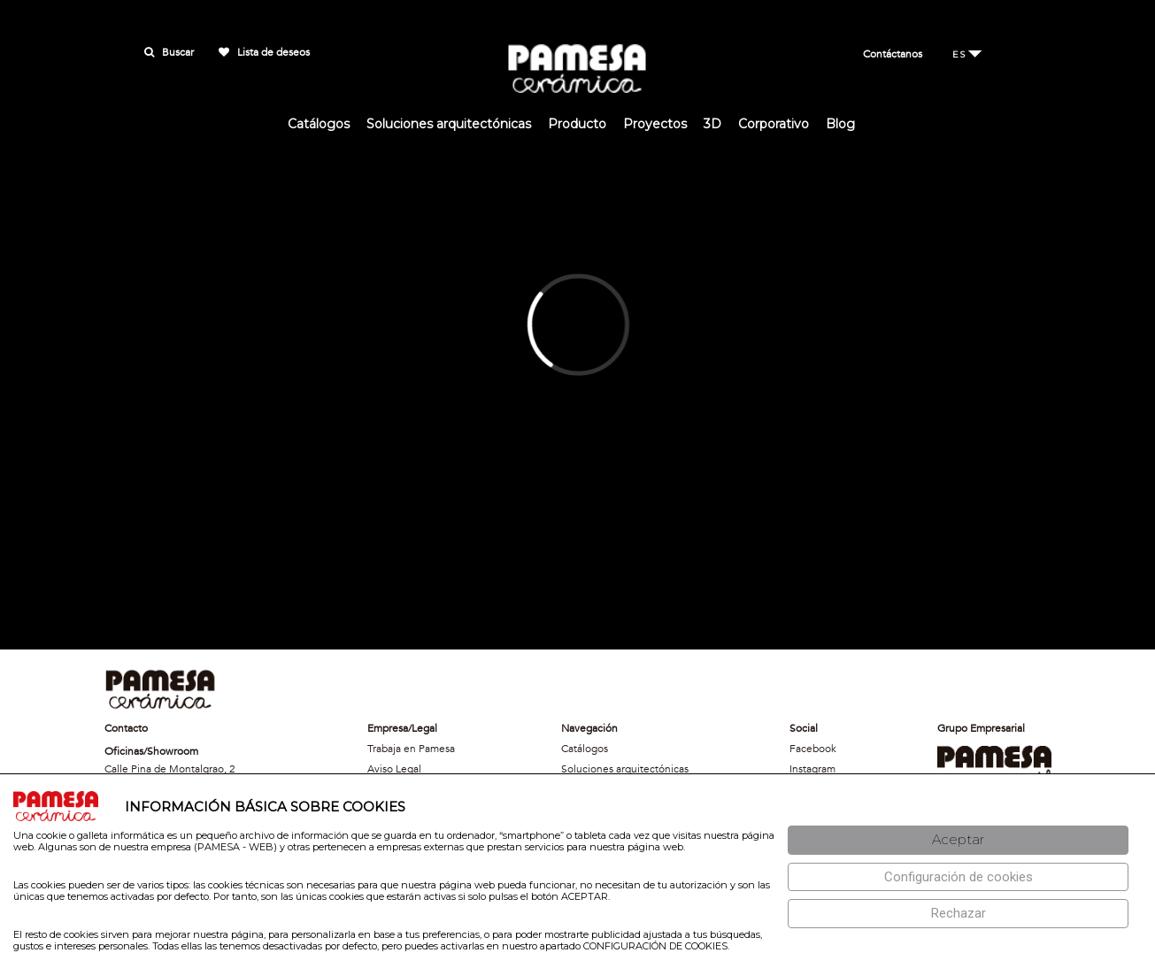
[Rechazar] (958, 913)
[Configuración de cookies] (958, 877)
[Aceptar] (958, 840)
